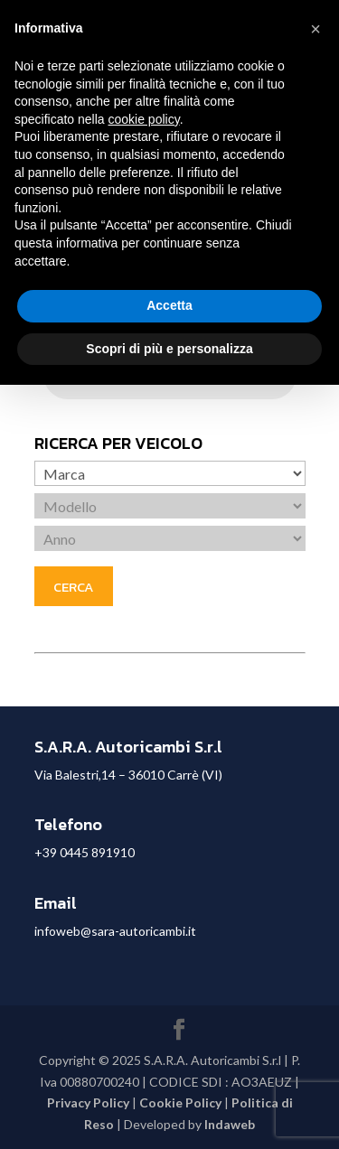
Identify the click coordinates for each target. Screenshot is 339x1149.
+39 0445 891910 (84, 852)
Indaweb (229, 1124)
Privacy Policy (88, 1102)
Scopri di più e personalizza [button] (169, 348)
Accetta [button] (169, 305)
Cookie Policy (180, 1102)
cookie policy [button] (144, 119)
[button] (315, 28)
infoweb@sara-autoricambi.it (115, 931)
